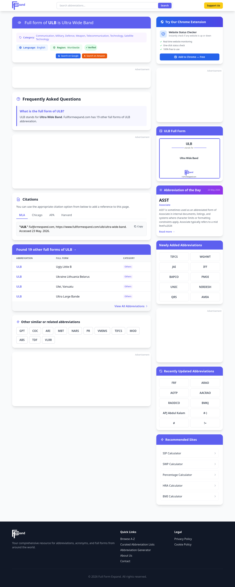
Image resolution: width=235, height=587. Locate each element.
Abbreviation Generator (135, 550)
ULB (19, 267)
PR (88, 331)
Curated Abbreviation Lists (137, 544)
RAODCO (174, 403)
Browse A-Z (127, 539)
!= (205, 423)
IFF (205, 267)
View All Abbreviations (131, 306)
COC (35, 331)
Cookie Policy (183, 544)
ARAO (205, 383)
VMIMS (102, 331)
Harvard (66, 215)
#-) (205, 413)
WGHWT (205, 257)
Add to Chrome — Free (189, 57)
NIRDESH (205, 287)
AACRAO (205, 393)
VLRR (48, 340)
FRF (174, 383)
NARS (75, 331)
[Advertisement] (81, 77)
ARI (48, 331)
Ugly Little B (64, 267)
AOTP (174, 393)
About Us (126, 555)
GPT (22, 331)
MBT (61, 331)
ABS (22, 340)
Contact (125, 561)
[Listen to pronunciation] (19, 22)
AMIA (205, 297)
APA (51, 215)
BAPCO (174, 277)
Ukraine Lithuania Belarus (73, 277)
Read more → (167, 231)
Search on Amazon (94, 55)
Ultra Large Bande (68, 296)
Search (165, 5)
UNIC (174, 287)
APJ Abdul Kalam (174, 413)
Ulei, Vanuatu (64, 286)
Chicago (37, 215)
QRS (174, 297)
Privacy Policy (183, 539)
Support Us (213, 5)
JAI (174, 267)
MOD (133, 331)
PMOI (205, 277)
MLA (22, 215)
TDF (34, 340)
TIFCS (118, 331)
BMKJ (205, 403)
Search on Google (68, 55)
